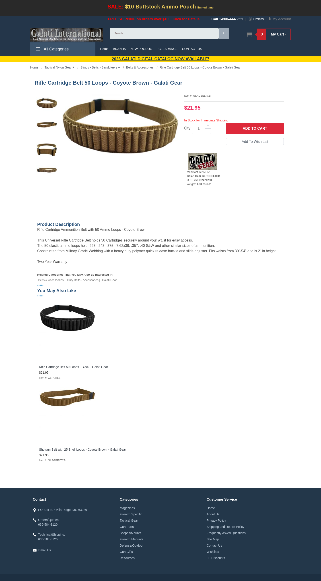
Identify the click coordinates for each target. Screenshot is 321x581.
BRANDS (119, 49)
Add (255, 128)
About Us (213, 514)
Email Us (44, 550)
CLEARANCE (168, 49)
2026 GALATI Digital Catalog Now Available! (160, 59)
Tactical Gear (129, 520)
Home (104, 49)
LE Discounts (216, 558)
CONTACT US (192, 49)
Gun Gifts (126, 552)
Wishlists (213, 552)
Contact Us (214, 545)
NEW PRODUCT (142, 49)
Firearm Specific (131, 514)
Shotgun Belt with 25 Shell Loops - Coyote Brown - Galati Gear (82, 449)
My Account (279, 19)
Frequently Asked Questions (226, 533)
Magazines (127, 508)
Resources (127, 558)
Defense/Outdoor (132, 545)
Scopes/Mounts (130, 533)
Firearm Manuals (131, 539)
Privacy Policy (216, 520)
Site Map (213, 539)
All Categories (52, 50)
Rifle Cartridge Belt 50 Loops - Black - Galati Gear (73, 367)
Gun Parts (127, 527)
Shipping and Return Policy (225, 527)
